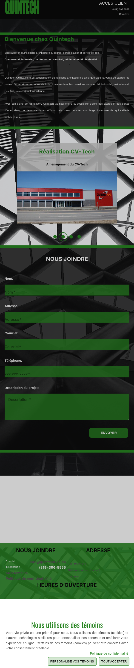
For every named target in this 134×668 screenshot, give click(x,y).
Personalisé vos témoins (72, 661)
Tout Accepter (114, 661)
